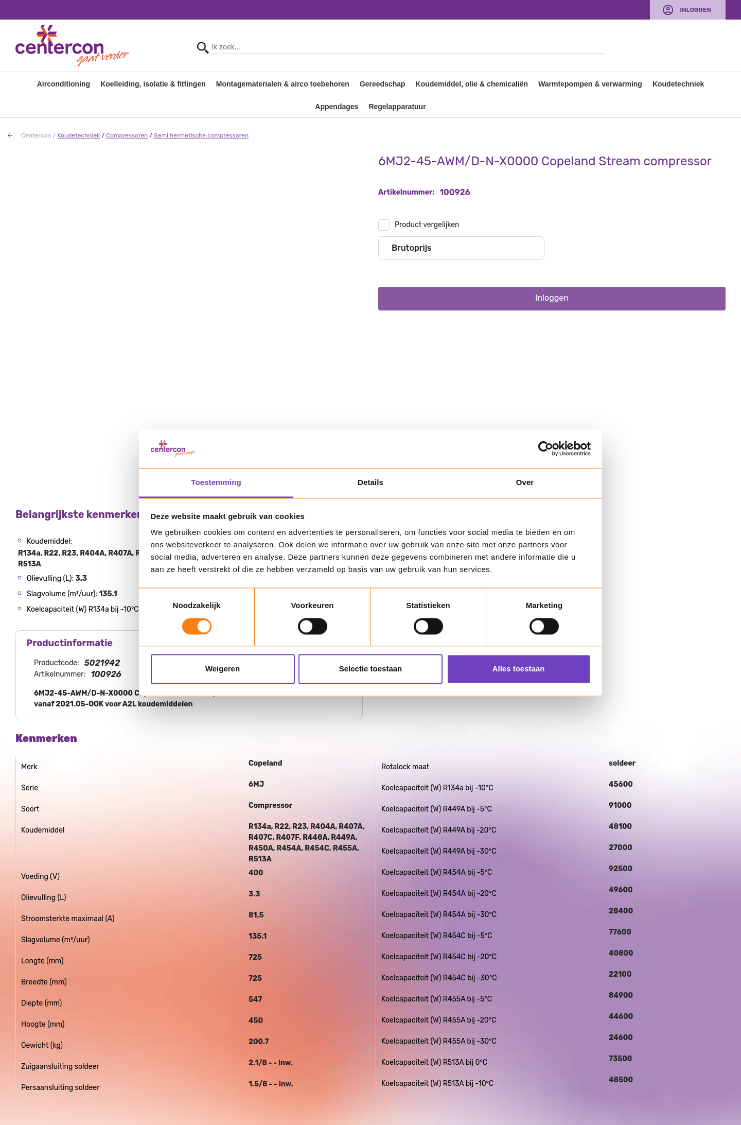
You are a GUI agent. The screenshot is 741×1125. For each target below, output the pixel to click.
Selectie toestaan (370, 669)
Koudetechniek (678, 84)
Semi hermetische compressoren (201, 135)
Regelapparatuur (397, 106)
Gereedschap (382, 84)
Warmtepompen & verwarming (590, 84)
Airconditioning (63, 84)
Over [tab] (525, 482)
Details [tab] (370, 482)
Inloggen (695, 9)
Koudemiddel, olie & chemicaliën (472, 84)
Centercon (36, 135)
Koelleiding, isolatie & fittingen (153, 84)
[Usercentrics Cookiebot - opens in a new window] (546, 448)
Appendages (336, 106)
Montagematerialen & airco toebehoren (282, 84)
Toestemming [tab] (216, 482)
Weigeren (222, 669)
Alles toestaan (518, 669)
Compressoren (127, 135)
